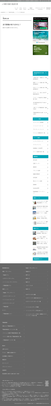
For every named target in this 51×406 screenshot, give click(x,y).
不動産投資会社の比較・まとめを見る (40, 113)
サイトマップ (5, 363)
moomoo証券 (36, 187)
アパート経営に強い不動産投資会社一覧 (12, 336)
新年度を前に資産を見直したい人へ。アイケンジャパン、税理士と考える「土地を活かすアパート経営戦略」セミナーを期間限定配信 (42, 207)
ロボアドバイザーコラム (8, 278)
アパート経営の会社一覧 (38, 151)
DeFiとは (28, 278)
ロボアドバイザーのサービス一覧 (33, 301)
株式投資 (36, 0)
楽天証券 (35, 159)
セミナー (25, 9)
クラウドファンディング (40, 9)
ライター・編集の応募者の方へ (9, 352)
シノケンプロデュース (38, 141)
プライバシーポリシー (7, 366)
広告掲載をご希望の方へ (7, 356)
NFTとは (28, 274)
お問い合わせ (5, 349)
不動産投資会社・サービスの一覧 (9, 329)
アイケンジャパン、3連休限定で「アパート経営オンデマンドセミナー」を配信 (42, 212)
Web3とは (28, 271)
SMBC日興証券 (36, 173)
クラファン (15, 0)
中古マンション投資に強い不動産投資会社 (40, 88)
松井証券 (35, 177)
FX (40, 0)
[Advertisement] (17, 49)
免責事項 (4, 370)
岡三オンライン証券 (37, 180)
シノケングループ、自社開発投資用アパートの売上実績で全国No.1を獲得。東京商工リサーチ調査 (42, 201)
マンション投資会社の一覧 (39, 132)
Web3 (31, 9)
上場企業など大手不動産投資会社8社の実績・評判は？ (42, 252)
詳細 (19, 386)
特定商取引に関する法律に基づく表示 (10, 373)
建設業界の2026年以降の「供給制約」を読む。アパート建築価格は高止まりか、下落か (42, 247)
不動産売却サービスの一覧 (9, 339)
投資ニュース (5, 288)
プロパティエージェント (38, 129)
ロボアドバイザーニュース (9, 296)
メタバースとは (29, 285)
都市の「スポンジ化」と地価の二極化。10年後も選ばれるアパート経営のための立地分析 (42, 242)
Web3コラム (6, 274)
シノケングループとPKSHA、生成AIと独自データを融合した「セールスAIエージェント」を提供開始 (42, 217)
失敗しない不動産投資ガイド (8, 325)
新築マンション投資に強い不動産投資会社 (40, 83)
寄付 (49, 0)
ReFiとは (28, 281)
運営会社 (4, 359)
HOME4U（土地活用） (38, 148)
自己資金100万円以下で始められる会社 (40, 103)
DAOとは (28, 288)
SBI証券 (34, 166)
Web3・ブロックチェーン (9, 292)
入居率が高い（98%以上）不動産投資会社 (40, 78)
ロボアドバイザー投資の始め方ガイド (34, 297)
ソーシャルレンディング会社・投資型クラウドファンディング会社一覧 (36, 314)
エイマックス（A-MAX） (38, 122)
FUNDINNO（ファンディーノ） (39, 192)
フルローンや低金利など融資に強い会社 (40, 98)
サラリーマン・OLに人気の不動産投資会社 (39, 93)
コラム (20, 9)
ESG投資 (27, 0)
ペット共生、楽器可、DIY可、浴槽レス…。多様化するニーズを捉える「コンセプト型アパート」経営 (42, 237)
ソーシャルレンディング (8, 299)
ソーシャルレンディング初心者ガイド (34, 310)
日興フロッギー (36, 163)
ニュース (16, 9)
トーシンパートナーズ (38, 125)
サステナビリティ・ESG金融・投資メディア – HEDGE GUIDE (31, 403)
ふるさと (23, 0)
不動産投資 (19, 0)
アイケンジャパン (37, 144)
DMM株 (34, 184)
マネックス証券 (36, 170)
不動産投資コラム (7, 285)
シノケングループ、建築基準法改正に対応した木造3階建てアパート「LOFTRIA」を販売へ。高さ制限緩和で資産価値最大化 (42, 222)
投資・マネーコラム (6, 271)
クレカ (44, 0)
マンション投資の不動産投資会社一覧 (11, 332)
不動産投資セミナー (7, 313)
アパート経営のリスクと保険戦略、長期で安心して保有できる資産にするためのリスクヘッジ (42, 232)
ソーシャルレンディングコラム (10, 281)
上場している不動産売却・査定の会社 (40, 108)
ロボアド (10, 0)
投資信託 (31, 0)
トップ (2, 0)
